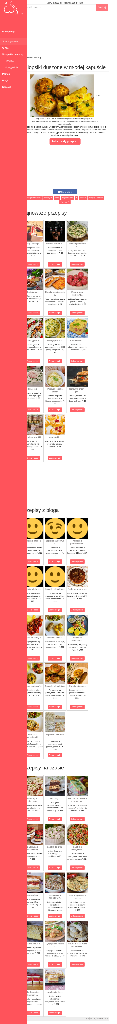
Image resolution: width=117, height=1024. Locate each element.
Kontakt (6, 87)
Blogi (5, 80)
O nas (5, 48)
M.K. (113, 1018)
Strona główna (10, 41)
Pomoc (6, 74)
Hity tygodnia (10, 67)
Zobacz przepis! (40, 264)
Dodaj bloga (8, 31)
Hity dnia (8, 61)
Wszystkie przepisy (12, 54)
